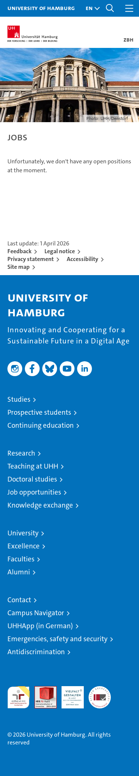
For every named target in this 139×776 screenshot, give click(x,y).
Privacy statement (30, 259)
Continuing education (40, 425)
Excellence (23, 546)
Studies (18, 399)
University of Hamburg (41, 8)
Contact (19, 599)
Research (21, 453)
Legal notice (59, 251)
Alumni (18, 572)
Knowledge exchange (40, 505)
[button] (91, 8)
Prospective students (39, 412)
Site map (18, 267)
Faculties (20, 559)
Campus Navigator (35, 612)
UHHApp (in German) (40, 625)
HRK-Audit (69, 694)
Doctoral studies (32, 479)
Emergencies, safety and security (57, 638)
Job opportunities (34, 492)
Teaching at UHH (32, 466)
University (23, 533)
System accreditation (100, 694)
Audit (41, 690)
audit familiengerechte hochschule (18, 697)
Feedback (19, 251)
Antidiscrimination (36, 651)
